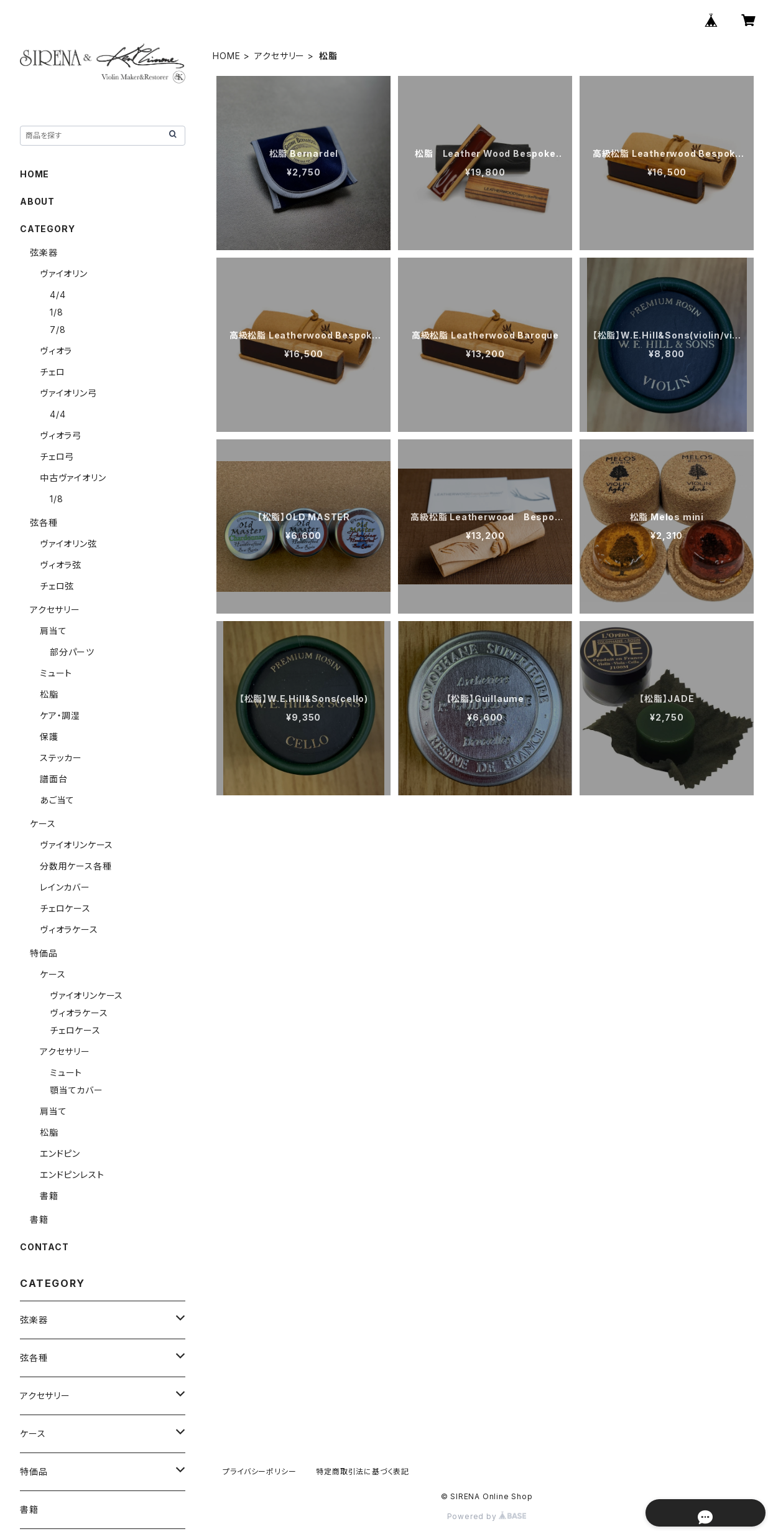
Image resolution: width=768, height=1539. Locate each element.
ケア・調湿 (60, 715)
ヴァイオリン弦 (68, 543)
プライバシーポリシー (259, 1471)
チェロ (52, 372)
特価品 (43, 953)
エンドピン (60, 1153)
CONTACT (44, 1247)
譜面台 (53, 779)
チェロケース (65, 908)
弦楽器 (43, 252)
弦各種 (43, 522)
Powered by (487, 1516)
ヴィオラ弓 (60, 435)
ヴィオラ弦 (60, 564)
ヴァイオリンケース (76, 845)
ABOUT (37, 201)
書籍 (49, 1196)
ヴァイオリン (64, 273)
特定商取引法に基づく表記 (362, 1471)
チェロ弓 (57, 456)
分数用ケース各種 (75, 866)
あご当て (57, 800)
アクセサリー (279, 55)
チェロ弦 (57, 586)
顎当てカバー (76, 1090)
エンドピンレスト (72, 1174)
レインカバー (65, 887)
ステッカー (61, 757)
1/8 (56, 312)
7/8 (57, 329)
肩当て (53, 630)
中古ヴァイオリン (73, 477)
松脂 (49, 694)
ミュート (56, 673)
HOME (226, 55)
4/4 (57, 294)
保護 (49, 736)
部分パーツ (72, 652)
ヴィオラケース (69, 929)
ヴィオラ (56, 350)
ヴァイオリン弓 (68, 393)
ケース (42, 823)
